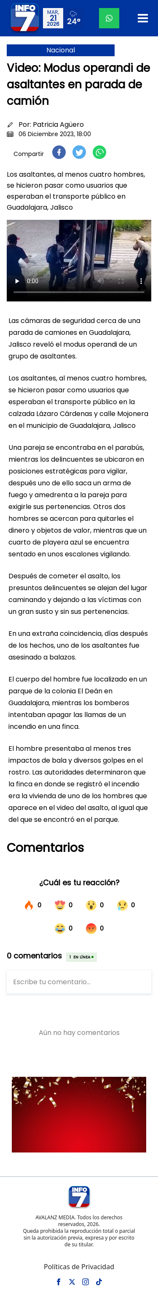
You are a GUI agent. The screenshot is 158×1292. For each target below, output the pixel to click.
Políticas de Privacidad (79, 1266)
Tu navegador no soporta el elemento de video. (79, 260)
